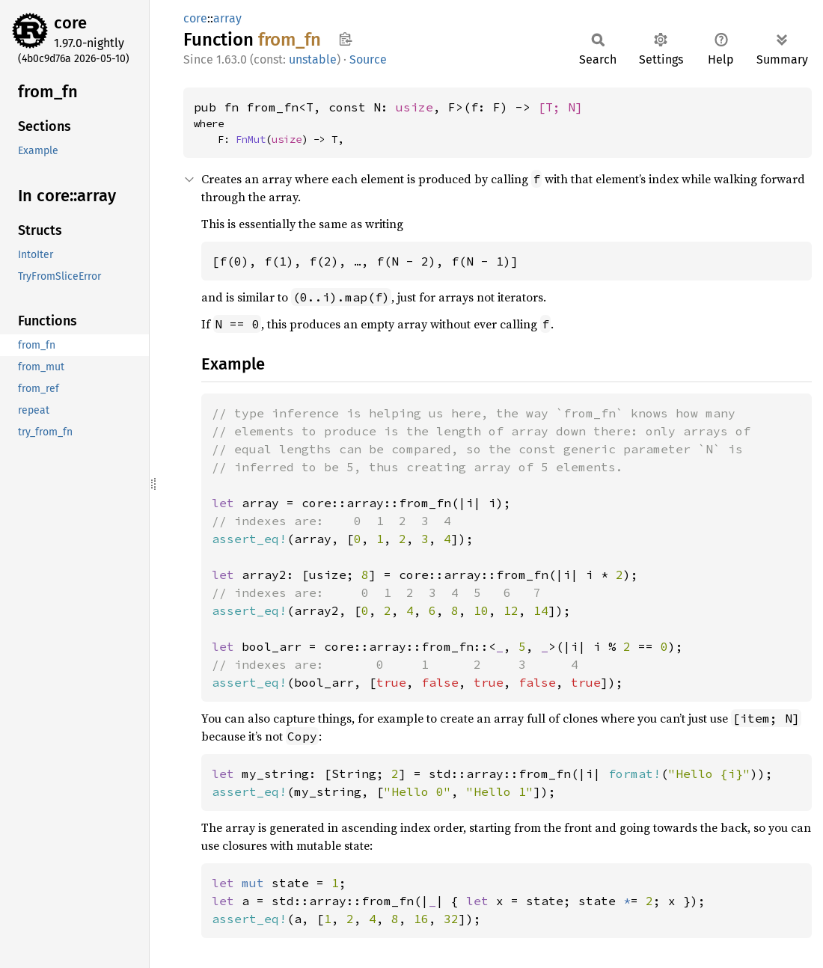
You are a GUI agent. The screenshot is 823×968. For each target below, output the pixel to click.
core (70, 23)
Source (368, 59)
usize (414, 106)
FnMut (251, 139)
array (227, 18)
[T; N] (560, 106)
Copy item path (345, 39)
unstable (313, 59)
